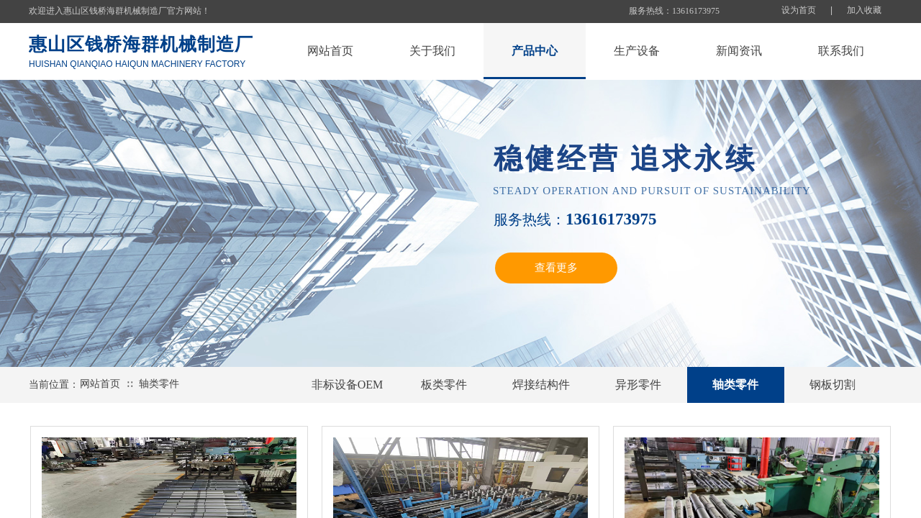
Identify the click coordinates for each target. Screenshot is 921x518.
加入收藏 (864, 10)
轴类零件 (159, 383)
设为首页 (798, 10)
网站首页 (100, 383)
